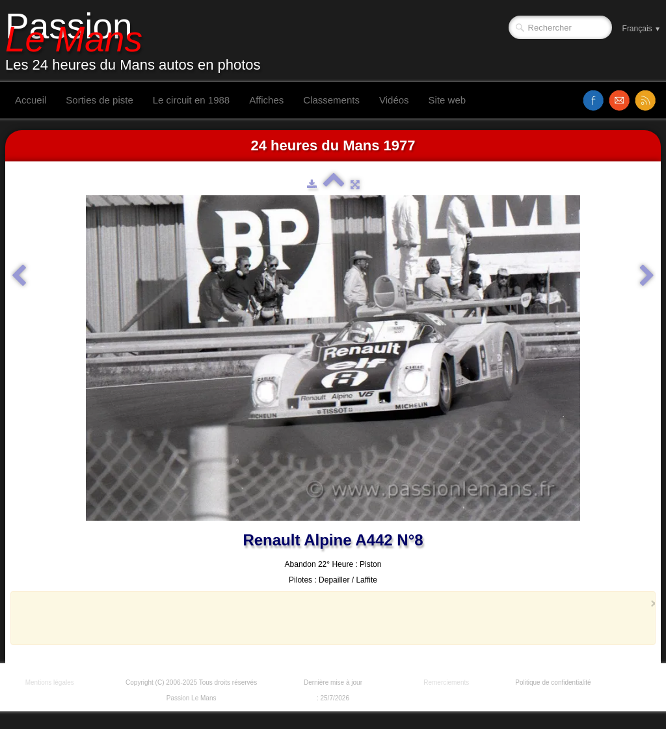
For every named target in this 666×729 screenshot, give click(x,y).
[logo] (138, 41)
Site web (447, 99)
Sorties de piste (99, 99)
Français (641, 28)
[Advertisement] (329, 617)
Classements (331, 99)
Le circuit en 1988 (191, 99)
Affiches (266, 99)
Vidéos (394, 99)
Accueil (30, 99)
